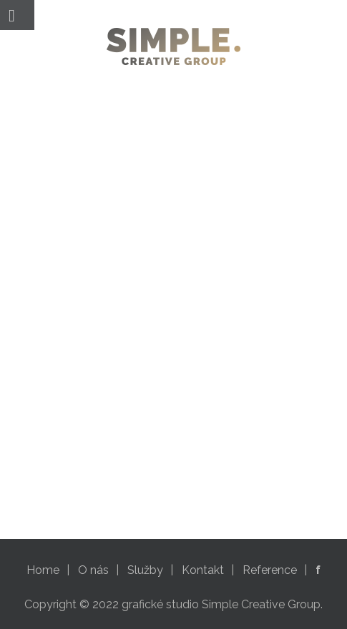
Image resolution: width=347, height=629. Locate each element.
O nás (93, 570)
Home (42, 570)
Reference (270, 570)
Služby (145, 570)
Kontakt (203, 570)
